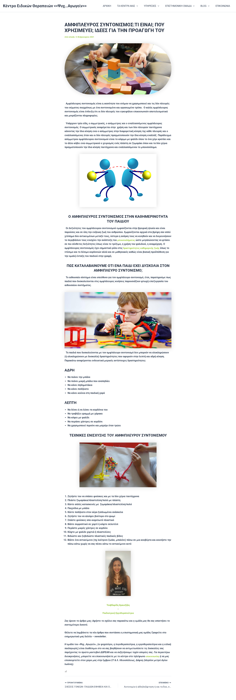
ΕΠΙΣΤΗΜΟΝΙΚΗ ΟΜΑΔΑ (183, 6)
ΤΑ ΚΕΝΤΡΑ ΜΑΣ (133, 6)
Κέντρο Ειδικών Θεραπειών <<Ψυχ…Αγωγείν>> (45, 6)
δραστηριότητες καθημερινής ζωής (142, 248)
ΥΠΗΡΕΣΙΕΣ (155, 6)
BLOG (206, 6)
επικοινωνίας (153, 656)
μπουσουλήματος (127, 240)
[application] (141, 6)
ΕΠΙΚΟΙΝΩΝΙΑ (223, 6)
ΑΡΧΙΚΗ (113, 6)
